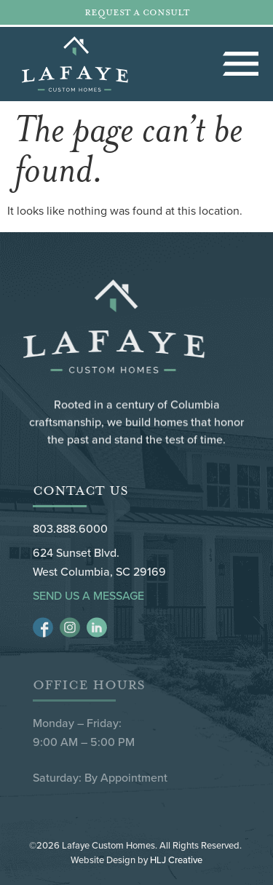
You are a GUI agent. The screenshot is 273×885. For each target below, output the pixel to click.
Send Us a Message (88, 595)
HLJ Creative (176, 859)
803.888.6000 (70, 528)
